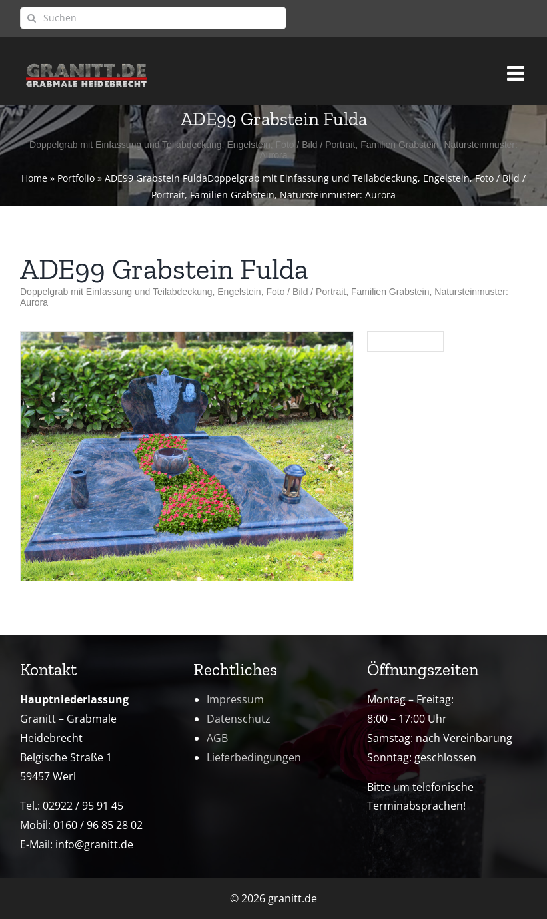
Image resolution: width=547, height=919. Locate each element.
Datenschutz (239, 718)
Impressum (235, 699)
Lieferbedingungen (254, 757)
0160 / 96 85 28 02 (98, 825)
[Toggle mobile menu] (517, 67)
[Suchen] (153, 18)
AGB (217, 738)
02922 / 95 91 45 (83, 805)
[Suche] (31, 18)
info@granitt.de (94, 844)
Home (34, 178)
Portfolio (76, 178)
